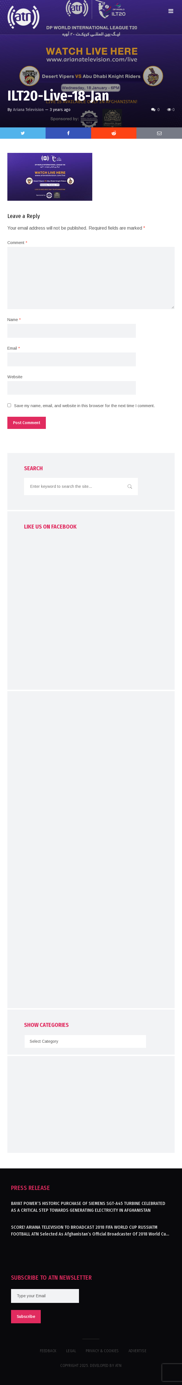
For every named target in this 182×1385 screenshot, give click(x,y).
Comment (17, 242)
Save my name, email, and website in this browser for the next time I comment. (84, 405)
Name (14, 319)
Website (14, 377)
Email (13, 348)
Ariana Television (28, 109)
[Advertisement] (90, 851)
